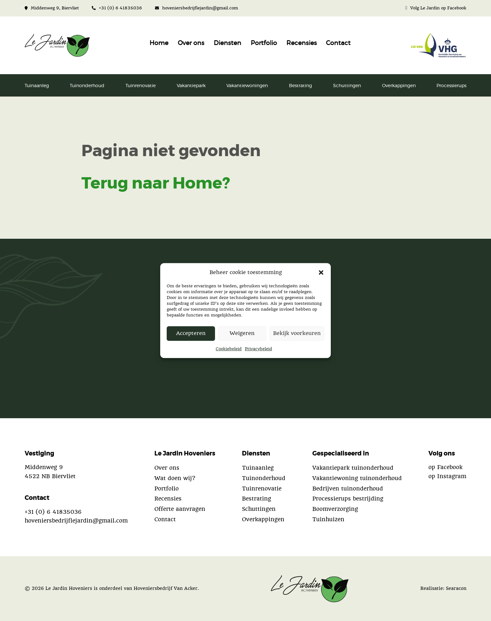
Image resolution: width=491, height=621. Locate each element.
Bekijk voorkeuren (297, 333)
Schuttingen (347, 85)
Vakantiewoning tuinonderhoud (357, 478)
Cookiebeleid (229, 348)
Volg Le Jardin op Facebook (435, 8)
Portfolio (264, 43)
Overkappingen (399, 85)
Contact (338, 43)
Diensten (227, 43)
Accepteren (191, 333)
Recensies (301, 43)
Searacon (456, 588)
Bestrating (300, 85)
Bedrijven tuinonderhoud (347, 488)
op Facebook (445, 467)
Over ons (191, 43)
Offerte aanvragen (179, 509)
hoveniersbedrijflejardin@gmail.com (196, 8)
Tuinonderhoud (87, 85)
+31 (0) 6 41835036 (117, 8)
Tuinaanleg (37, 85)
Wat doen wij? (174, 478)
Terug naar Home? (155, 184)
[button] (321, 272)
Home (159, 43)
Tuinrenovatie (141, 85)
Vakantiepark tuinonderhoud (352, 468)
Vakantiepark (191, 85)
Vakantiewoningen (247, 85)
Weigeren (242, 333)
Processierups (451, 85)
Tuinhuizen (328, 519)
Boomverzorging (335, 509)
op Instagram (447, 476)
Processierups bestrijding (347, 498)
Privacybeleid (258, 348)
